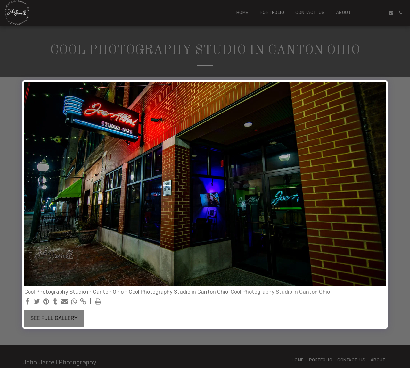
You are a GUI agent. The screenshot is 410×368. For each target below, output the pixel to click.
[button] (371, 13)
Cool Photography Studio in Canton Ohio (280, 292)
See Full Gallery (54, 318)
